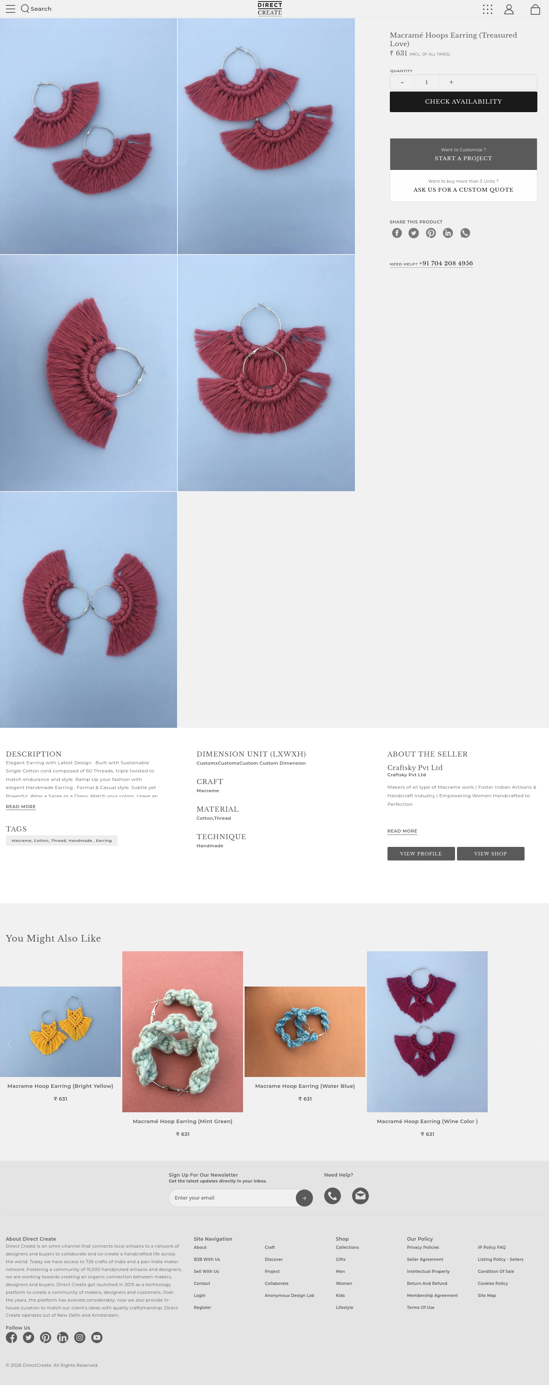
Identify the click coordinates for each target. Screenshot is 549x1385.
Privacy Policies (423, 1247)
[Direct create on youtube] (98, 1337)
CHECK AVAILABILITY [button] (463, 101)
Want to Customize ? (463, 155)
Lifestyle (344, 1307)
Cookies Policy (493, 1283)
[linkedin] (448, 233)
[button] (540, 1044)
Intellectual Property (428, 1271)
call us (333, 1195)
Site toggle (10, 9)
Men (340, 1271)
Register (202, 1307)
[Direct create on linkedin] (64, 1337)
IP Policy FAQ (492, 1247)
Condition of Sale (496, 1271)
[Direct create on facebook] (13, 1337)
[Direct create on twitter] (30, 1337)
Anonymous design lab (289, 1295)
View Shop (490, 854)
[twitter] (414, 233)
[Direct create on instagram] (81, 1337)
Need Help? (431, 263)
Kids (340, 1295)
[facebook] (397, 233)
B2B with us (207, 1259)
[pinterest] (431, 233)
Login (199, 1295)
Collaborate (276, 1283)
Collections (347, 1247)
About (200, 1247)
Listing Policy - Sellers (500, 1259)
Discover (274, 1259)
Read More (21, 806)
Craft (270, 1247)
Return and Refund (427, 1283)
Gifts (341, 1259)
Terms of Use (420, 1307)
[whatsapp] (465, 233)
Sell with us (206, 1271)
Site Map (487, 1295)
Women (344, 1283)
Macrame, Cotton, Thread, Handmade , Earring (62, 840)
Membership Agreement (432, 1295)
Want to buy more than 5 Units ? (463, 186)
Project (272, 1271)
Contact (202, 1283)
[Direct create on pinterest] (47, 1337)
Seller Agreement (425, 1259)
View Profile (421, 854)
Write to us (361, 1195)
